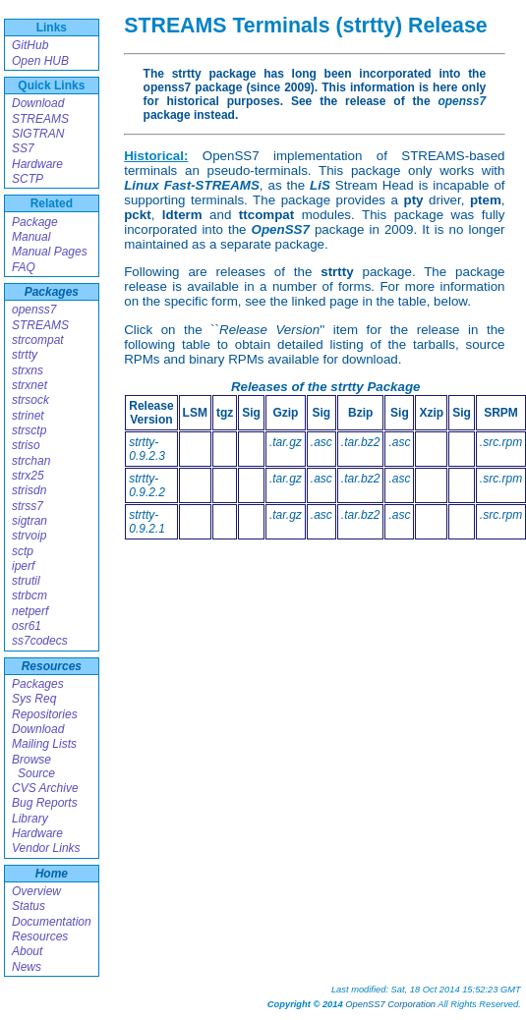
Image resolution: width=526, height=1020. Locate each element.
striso (26, 445)
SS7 (23, 148)
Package (35, 222)
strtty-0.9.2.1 (147, 522)
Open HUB (40, 61)
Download (38, 103)
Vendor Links (46, 848)
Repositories (45, 714)
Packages (52, 292)
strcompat (38, 340)
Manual (31, 237)
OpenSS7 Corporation (390, 1004)
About (27, 951)
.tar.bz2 (360, 442)
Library (30, 818)
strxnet (29, 385)
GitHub (30, 45)
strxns (27, 370)
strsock (30, 400)
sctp (22, 551)
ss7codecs (40, 641)
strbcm (29, 595)
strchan (31, 461)
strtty (24, 355)
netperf (30, 611)
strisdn (29, 490)
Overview (36, 891)
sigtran (29, 521)
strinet (28, 416)
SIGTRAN (38, 134)
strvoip (29, 535)
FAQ (23, 267)
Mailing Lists (44, 744)
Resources (52, 666)
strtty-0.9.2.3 (147, 449)
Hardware (37, 164)
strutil (26, 581)
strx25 (28, 475)
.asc (321, 442)
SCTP (27, 179)
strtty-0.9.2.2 (147, 485)
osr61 (26, 626)
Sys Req (34, 699)
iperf (23, 566)
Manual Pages (50, 251)
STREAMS (40, 119)
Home (51, 873)
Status (28, 906)
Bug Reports (45, 803)
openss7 (34, 309)
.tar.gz (285, 442)
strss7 (27, 506)
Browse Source (33, 766)
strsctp (29, 430)
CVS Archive (45, 788)
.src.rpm (501, 442)
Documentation (51, 922)
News (26, 967)
